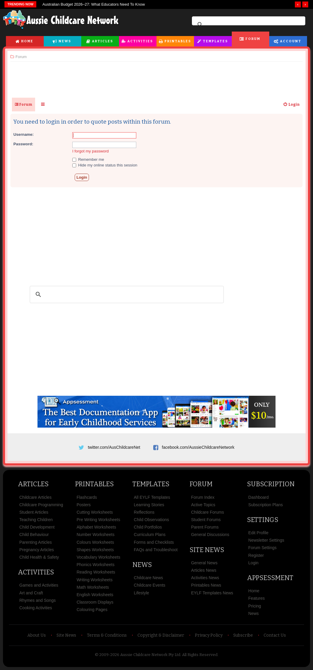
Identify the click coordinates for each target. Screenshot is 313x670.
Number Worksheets (95, 534)
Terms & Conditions (107, 635)
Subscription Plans (265, 504)
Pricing (254, 606)
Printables (178, 41)
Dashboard (258, 497)
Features (256, 598)
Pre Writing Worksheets (98, 519)
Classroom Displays (94, 602)
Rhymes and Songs (37, 600)
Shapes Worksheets (95, 549)
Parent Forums (205, 527)
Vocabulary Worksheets (98, 557)
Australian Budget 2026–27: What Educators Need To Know (93, 4)
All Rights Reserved (199, 654)
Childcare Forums (207, 512)
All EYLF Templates (152, 497)
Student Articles (33, 512)
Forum (252, 39)
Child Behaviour (34, 534)
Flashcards (86, 497)
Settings (262, 520)
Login (253, 562)
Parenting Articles (35, 542)
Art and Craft (31, 592)
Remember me (88, 159)
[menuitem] (291, 104)
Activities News (205, 577)
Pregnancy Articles (36, 549)
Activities (140, 41)
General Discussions (210, 534)
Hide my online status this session (104, 165)
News (65, 41)
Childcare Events (149, 585)
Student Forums (206, 519)
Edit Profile (258, 532)
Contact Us (275, 635)
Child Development (36, 527)
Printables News (206, 585)
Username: (23, 134)
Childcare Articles (35, 497)
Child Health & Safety (39, 557)
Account (290, 41)
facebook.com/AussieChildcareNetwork (198, 447)
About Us (36, 635)
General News (204, 562)
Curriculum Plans (150, 534)
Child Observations (151, 519)
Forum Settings (262, 547)
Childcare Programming (41, 504)
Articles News (203, 570)
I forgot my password (90, 151)
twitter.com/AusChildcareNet (114, 447)
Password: (23, 144)
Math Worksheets (92, 587)
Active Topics (203, 504)
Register (256, 555)
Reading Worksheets (95, 572)
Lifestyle (141, 592)
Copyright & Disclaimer (160, 635)
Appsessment (270, 578)
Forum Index (203, 497)
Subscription (271, 484)
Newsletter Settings (266, 540)
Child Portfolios (148, 527)
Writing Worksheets (94, 579)
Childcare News (148, 577)
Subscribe (243, 635)
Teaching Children (36, 519)
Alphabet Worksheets (96, 527)
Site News (207, 550)
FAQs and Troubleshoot (156, 549)
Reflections (144, 512)
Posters (83, 504)
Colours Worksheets (95, 542)
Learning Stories (149, 504)
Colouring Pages (91, 609)
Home (27, 41)
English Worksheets (94, 594)
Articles (102, 41)
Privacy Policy (209, 635)
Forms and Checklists (154, 542)
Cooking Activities (35, 607)
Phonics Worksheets (95, 564)
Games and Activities (38, 585)
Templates (215, 41)
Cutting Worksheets (94, 512)
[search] (248, 24)
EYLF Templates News (212, 592)
